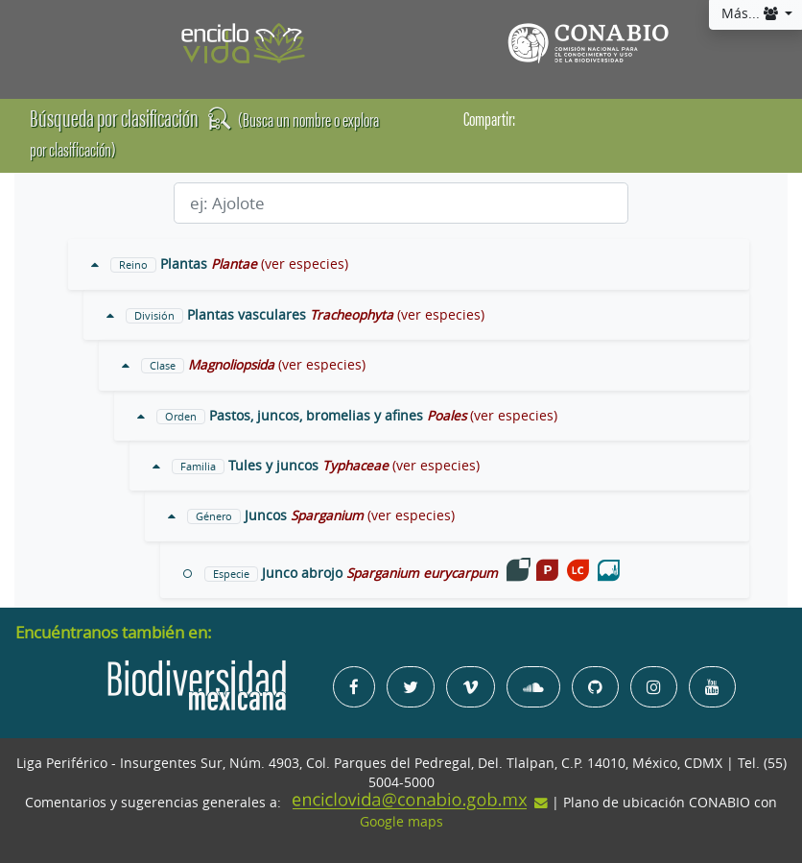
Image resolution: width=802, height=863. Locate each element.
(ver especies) (304, 264)
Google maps (401, 821)
